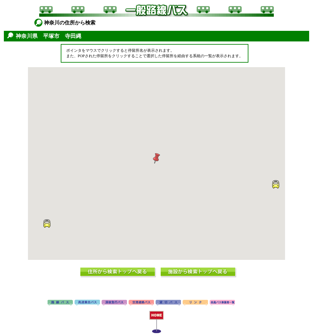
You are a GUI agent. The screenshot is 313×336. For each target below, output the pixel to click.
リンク (195, 303)
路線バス (60, 303)
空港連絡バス (141, 303)
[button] (156, 158)
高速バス (87, 303)
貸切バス (168, 303)
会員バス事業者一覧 (222, 303)
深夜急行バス (114, 303)
